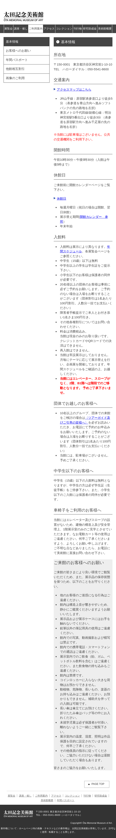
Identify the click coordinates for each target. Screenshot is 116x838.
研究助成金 (90, 28)
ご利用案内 (35, 28)
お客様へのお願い (18, 50)
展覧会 (8, 28)
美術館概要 (105, 28)
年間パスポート (17, 60)
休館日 (61, 198)
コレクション (64, 28)
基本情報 (12, 41)
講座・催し (21, 28)
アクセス (49, 28)
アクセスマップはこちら (74, 89)
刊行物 (78, 28)
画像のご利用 (15, 78)
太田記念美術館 (24, 16)
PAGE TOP (98, 784)
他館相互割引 (15, 69)
